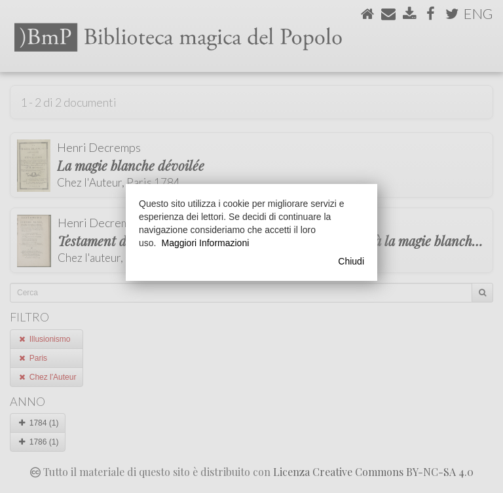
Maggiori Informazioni (205, 243)
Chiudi (351, 261)
